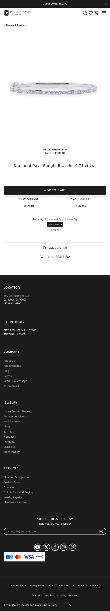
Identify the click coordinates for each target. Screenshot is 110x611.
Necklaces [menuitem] (10, 436)
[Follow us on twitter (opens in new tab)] (46, 547)
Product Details (55, 247)
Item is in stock (55, 224)
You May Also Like (55, 257)
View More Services (15, 502)
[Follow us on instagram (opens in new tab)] (63, 547)
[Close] (105, 4)
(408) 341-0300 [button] (59, 3)
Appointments (12, 365)
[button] (85, 12)
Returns (81, 206)
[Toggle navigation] (104, 13)
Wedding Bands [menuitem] (13, 421)
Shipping (29, 206)
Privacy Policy (36, 585)
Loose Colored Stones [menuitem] (17, 411)
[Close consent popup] (70, 605)
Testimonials (11, 386)
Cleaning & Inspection (17, 477)
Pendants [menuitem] (9, 441)
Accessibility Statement (86, 585)
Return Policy (18, 585)
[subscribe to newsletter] (101, 531)
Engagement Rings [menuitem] (15, 416)
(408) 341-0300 (55, 153)
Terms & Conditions (59, 585)
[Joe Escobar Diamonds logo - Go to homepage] (17, 13)
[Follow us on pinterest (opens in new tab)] (72, 547)
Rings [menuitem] (7, 426)
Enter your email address (55, 524)
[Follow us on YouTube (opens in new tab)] (37, 547)
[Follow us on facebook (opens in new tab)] (55, 547)
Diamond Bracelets (16, 25)
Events (8, 376)
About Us (9, 360)
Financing (9, 487)
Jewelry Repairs (13, 497)
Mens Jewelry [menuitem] (12, 452)
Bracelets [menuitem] (9, 446)
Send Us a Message (15, 381)
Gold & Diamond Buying (18, 492)
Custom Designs (13, 482)
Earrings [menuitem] (9, 431)
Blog (6, 370)
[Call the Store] (12, 303)
